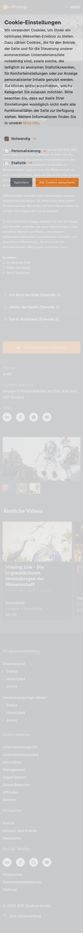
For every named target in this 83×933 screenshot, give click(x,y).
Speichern (21, 182)
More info (31, 123)
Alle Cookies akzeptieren (57, 182)
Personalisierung (26, 151)
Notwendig (20, 138)
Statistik (18, 163)
